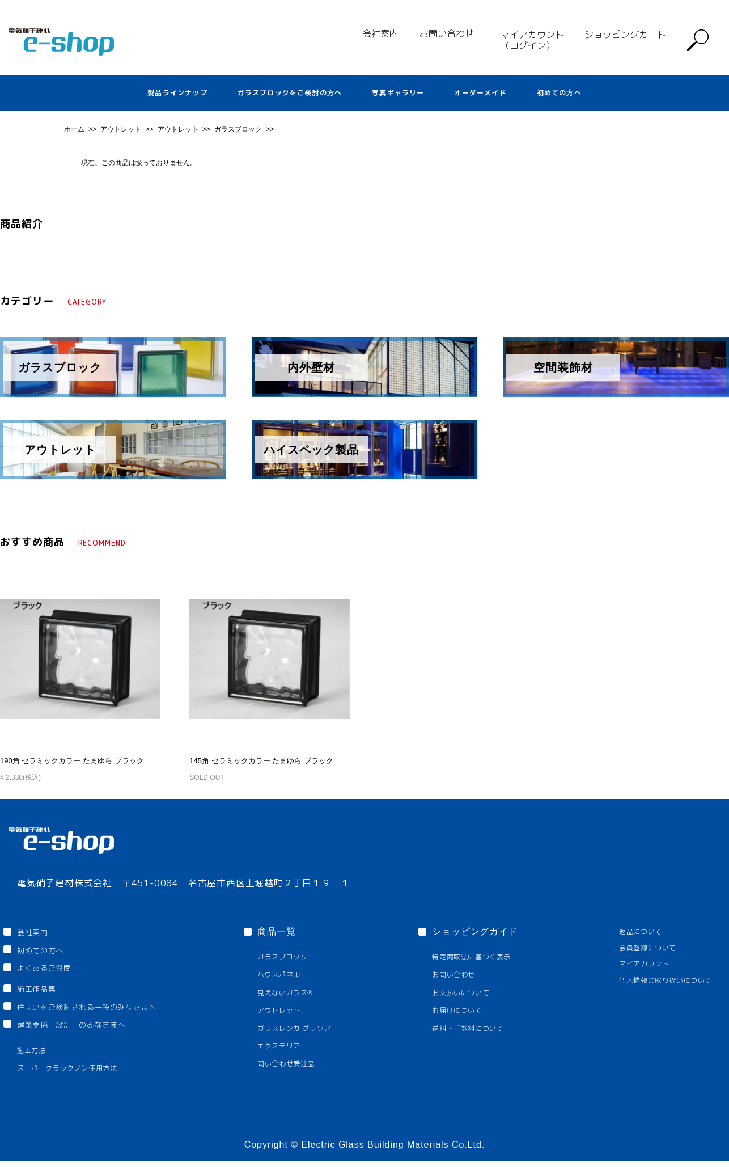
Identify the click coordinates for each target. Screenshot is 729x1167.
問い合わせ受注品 (301, 1065)
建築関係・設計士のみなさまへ (84, 1028)
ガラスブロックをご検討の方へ (290, 93)
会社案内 (380, 33)
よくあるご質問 (51, 969)
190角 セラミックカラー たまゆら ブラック (66, 760)
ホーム (75, 129)
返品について (627, 930)
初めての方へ (559, 93)
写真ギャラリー (398, 93)
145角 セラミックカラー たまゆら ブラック (255, 760)
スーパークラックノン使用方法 (76, 1073)
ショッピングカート (625, 34)
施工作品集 (43, 990)
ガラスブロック (239, 129)
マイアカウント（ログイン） (532, 40)
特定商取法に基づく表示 (478, 955)
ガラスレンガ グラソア (311, 1029)
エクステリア (293, 1047)
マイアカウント (632, 963)
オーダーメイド (480, 93)
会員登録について (636, 947)
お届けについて (462, 1010)
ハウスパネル (293, 974)
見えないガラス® (300, 992)
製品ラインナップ (177, 93)
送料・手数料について (474, 1029)
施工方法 (34, 1055)
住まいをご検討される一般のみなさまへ (103, 1009)
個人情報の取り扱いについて (657, 980)
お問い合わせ (446, 33)
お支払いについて (466, 992)
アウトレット (121, 129)
